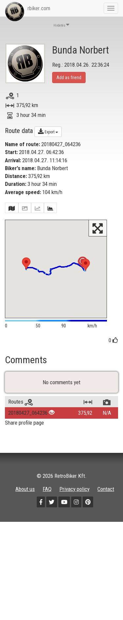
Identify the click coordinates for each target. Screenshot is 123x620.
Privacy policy (74, 511)
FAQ (47, 511)
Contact (105, 511)
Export (48, 131)
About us (25, 511)
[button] (26, 263)
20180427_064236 (28, 435)
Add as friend (68, 77)
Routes (20, 423)
